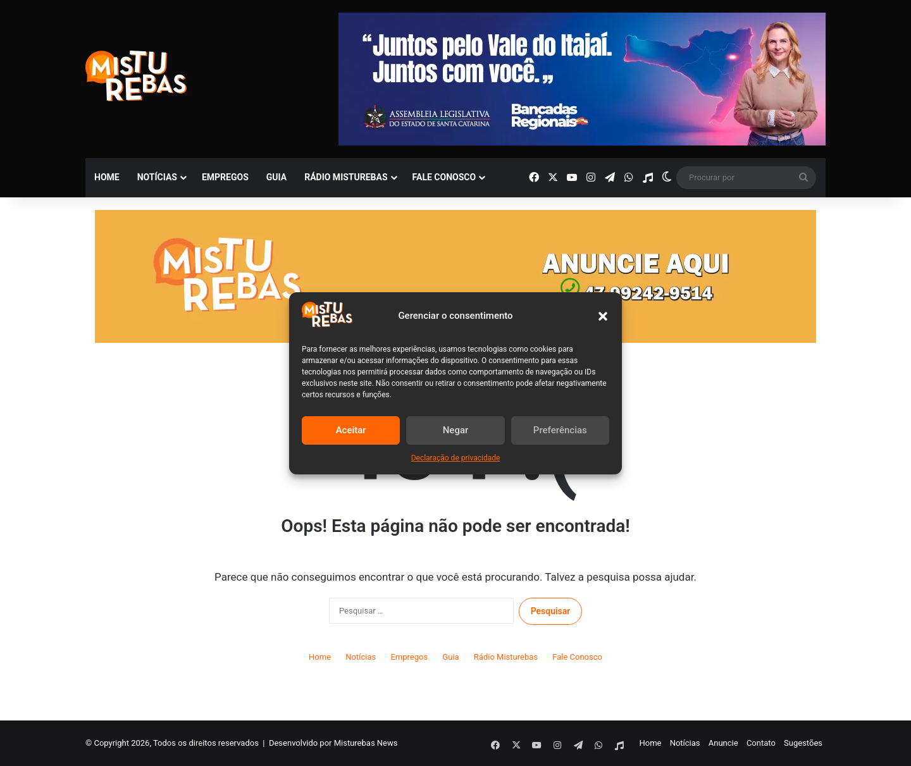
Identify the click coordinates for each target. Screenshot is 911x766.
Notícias (157, 177)
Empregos (225, 177)
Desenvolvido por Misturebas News (333, 743)
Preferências (560, 430)
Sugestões (803, 743)
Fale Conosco (444, 177)
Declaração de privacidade (455, 458)
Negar (456, 430)
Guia (276, 177)
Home (107, 177)
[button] (603, 316)
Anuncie (723, 743)
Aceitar (351, 430)
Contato (761, 743)
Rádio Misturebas (345, 177)
